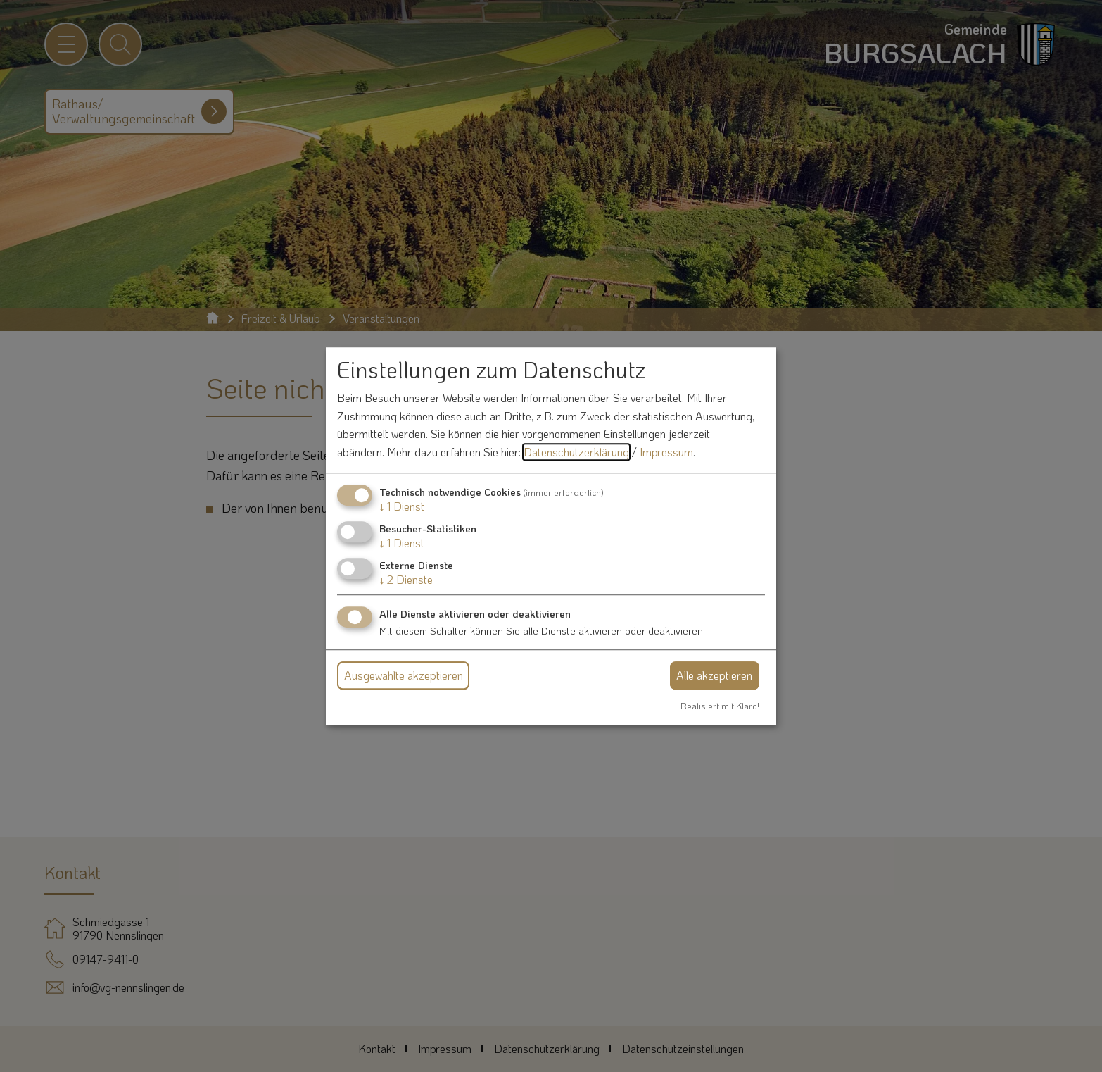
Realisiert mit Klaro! (719, 705)
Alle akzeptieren (714, 675)
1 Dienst (401, 506)
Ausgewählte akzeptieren (403, 675)
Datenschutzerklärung (576, 451)
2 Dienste (406, 579)
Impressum (666, 451)
